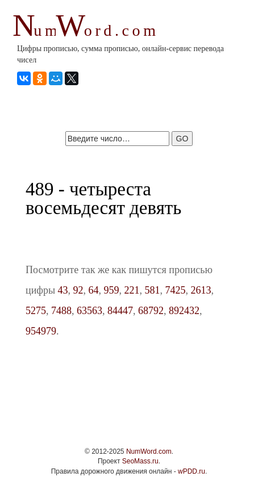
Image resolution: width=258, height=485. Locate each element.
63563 (89, 310)
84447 (120, 310)
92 (78, 290)
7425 (175, 290)
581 (152, 290)
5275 (36, 310)
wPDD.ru (191, 471)
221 (132, 290)
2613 (201, 290)
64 (94, 290)
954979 (41, 331)
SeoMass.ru (140, 461)
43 (63, 290)
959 (111, 290)
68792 (151, 310)
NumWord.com (149, 451)
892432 (184, 310)
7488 (61, 310)
